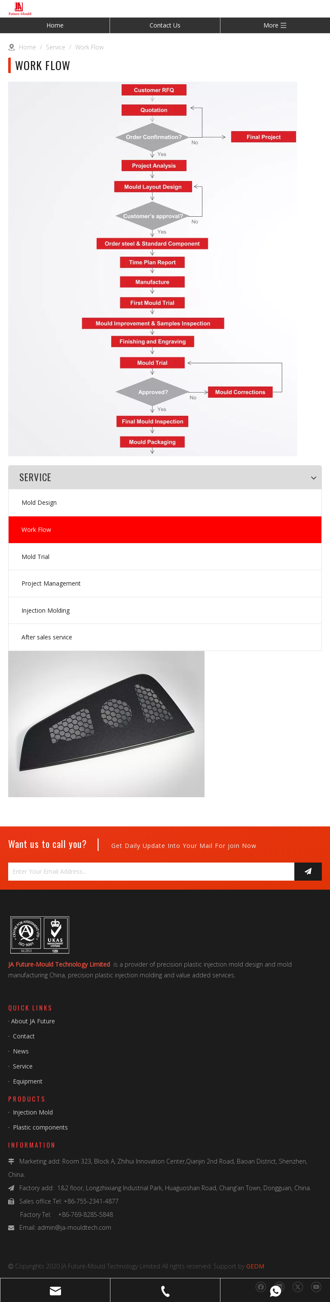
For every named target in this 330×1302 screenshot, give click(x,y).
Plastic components (40, 1127)
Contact (24, 1036)
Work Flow (36, 529)
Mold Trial (35, 557)
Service (23, 1066)
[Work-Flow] (152, 269)
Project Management (51, 583)
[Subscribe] (308, 872)
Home (55, 25)
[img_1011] (25, 811)
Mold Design (39, 502)
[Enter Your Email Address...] (149, 872)
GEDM (255, 1266)
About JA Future (33, 1021)
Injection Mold (32, 1112)
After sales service (46, 637)
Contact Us (165, 25)
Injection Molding (45, 610)
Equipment (28, 1081)
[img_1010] (106, 724)
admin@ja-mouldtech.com (74, 1227)
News (21, 1051)
